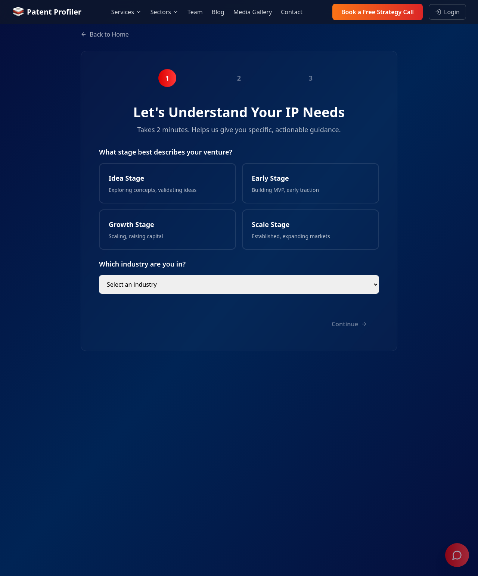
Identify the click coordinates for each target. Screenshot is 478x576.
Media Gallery (252, 12)
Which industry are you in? (142, 263)
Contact (291, 12)
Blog (218, 12)
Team (195, 12)
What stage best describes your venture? (165, 151)
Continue (349, 324)
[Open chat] (457, 555)
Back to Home (105, 34)
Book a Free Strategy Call (377, 12)
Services (126, 12)
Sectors (164, 12)
